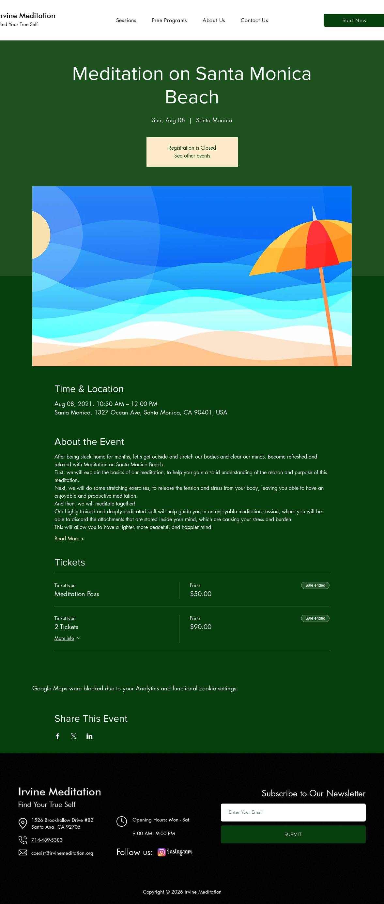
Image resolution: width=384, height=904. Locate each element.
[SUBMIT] (293, 834)
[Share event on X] (73, 736)
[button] (126, 20)
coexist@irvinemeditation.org (62, 853)
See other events (192, 155)
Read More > (69, 538)
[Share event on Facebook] (57, 736)
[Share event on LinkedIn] (89, 736)
